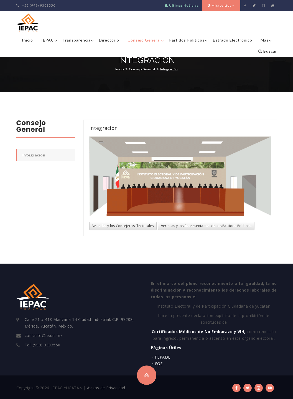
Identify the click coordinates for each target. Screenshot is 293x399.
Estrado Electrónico (232, 40)
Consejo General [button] (144, 40)
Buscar (267, 51)
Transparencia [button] (76, 40)
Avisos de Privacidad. (106, 387)
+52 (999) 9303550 (35, 5)
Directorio (109, 40)
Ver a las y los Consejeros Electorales (123, 225)
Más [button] (265, 40)
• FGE (157, 363)
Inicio (27, 40)
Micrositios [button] (221, 5)
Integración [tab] (33, 155)
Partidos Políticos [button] (187, 40)
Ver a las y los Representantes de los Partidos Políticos (206, 225)
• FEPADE (161, 357)
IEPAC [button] (47, 40)
